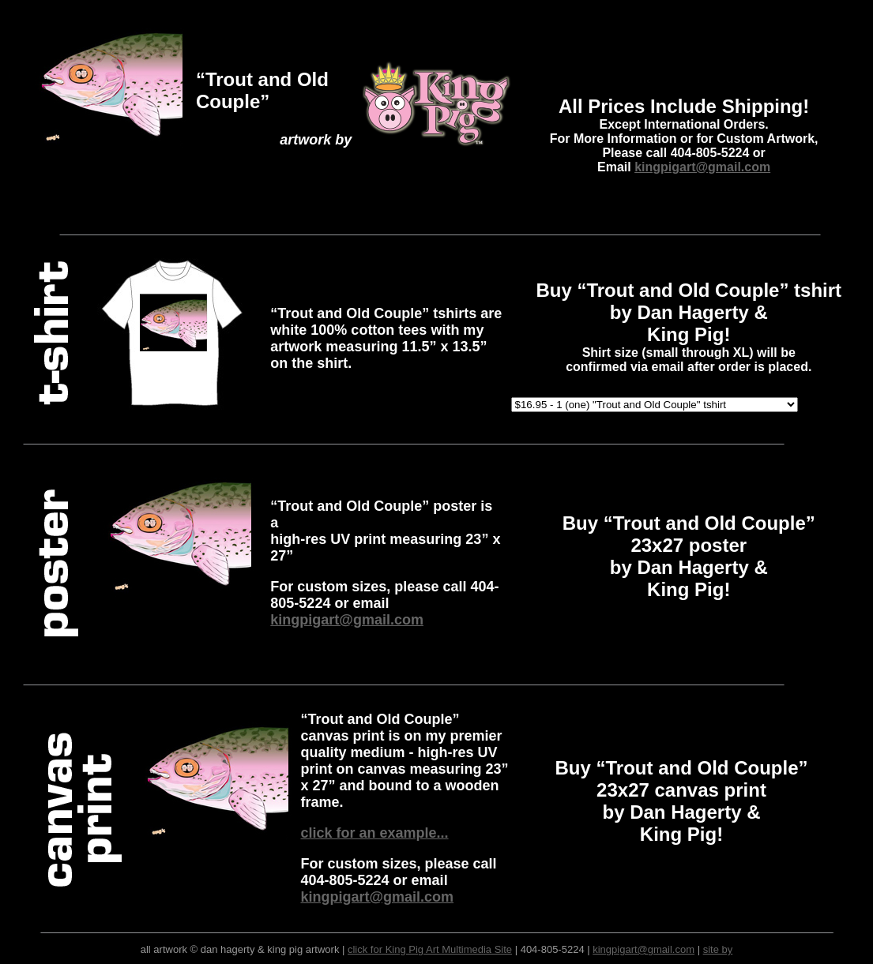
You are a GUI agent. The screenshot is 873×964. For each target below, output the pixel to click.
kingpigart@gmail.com (702, 167)
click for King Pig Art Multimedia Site (430, 949)
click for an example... (375, 833)
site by (718, 949)
